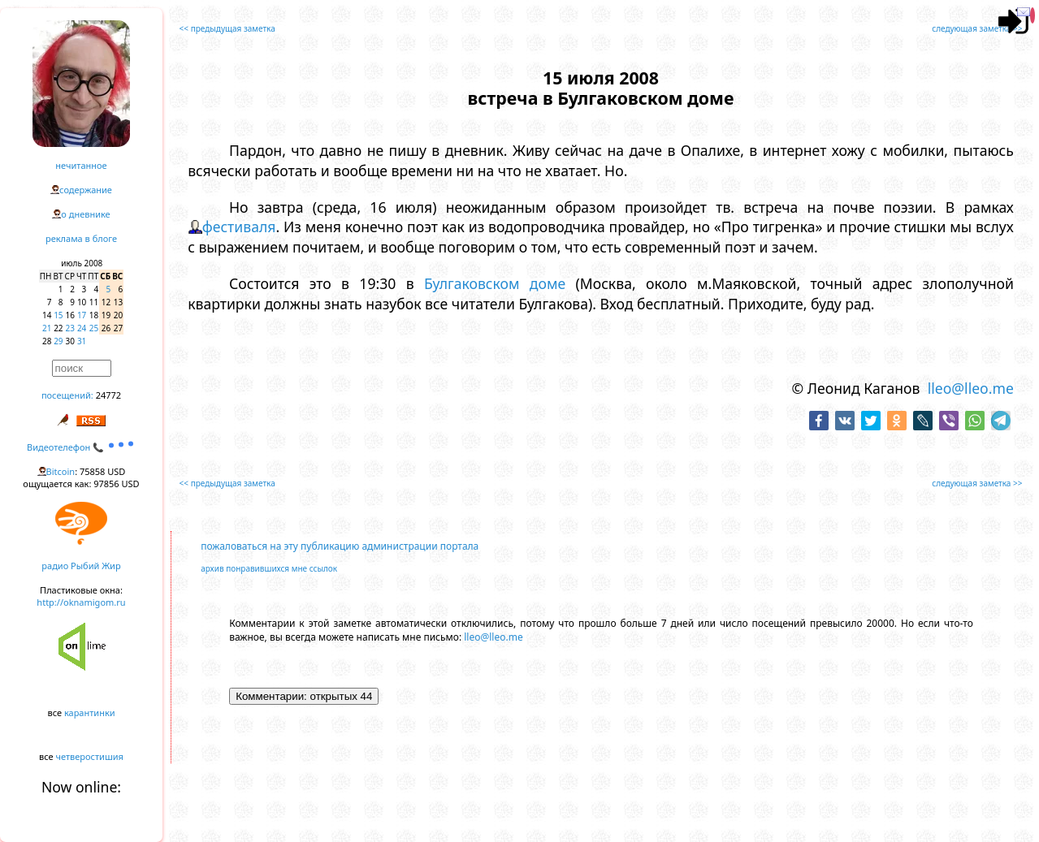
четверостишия (89, 756)
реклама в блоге (81, 238)
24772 (108, 395)
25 (93, 328)
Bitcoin (61, 471)
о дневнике (85, 214)
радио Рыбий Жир (80, 565)
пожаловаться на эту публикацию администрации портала (339, 546)
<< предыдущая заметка (227, 28)
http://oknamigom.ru (81, 602)
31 (81, 341)
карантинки (89, 712)
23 (70, 328)
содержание (85, 190)
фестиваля (239, 226)
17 (81, 315)
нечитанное (80, 165)
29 (58, 341)
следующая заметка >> (977, 28)
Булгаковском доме (494, 283)
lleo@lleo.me (971, 388)
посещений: (67, 395)
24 (81, 328)
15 (58, 315)
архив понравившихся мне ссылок (269, 568)
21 (46, 328)
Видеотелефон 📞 (81, 447)
